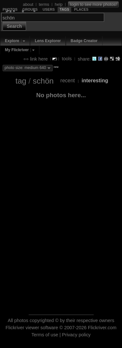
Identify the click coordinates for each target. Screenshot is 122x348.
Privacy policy (76, 334)
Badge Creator (84, 41)
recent (68, 80)
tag (20, 80)
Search (14, 26)
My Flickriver (17, 50)
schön (43, 80)
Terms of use (44, 334)
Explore (12, 41)
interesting (95, 80)
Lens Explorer (48, 41)
